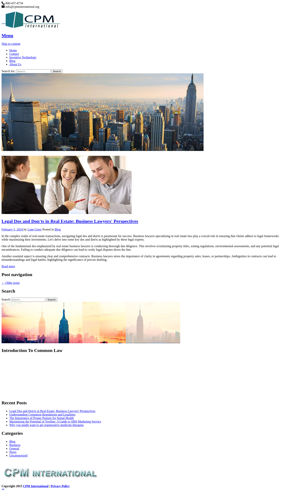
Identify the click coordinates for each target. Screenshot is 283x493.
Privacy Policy (60, 486)
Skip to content (11, 43)
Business (14, 445)
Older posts (11, 282)
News (12, 452)
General (14, 448)
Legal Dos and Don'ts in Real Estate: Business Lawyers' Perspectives (70, 221)
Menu (7, 35)
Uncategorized (18, 455)
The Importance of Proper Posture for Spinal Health (41, 418)
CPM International (35, 486)
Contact (14, 53)
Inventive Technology (22, 57)
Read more (8, 266)
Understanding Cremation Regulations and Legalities (42, 414)
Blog (12, 60)
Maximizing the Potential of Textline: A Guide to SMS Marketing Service (55, 421)
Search (6, 299)
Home (13, 50)
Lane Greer (35, 229)
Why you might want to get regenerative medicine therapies (46, 425)
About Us (15, 64)
